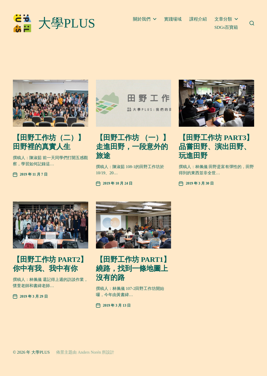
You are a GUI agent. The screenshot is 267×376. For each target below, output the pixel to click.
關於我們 (141, 19)
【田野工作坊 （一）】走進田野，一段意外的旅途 (133, 147)
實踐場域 (173, 19)
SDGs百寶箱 (226, 27)
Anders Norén (89, 352)
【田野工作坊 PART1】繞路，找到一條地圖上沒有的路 (133, 268)
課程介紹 (198, 19)
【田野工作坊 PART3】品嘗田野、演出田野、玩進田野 (216, 147)
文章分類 (223, 19)
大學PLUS (40, 352)
